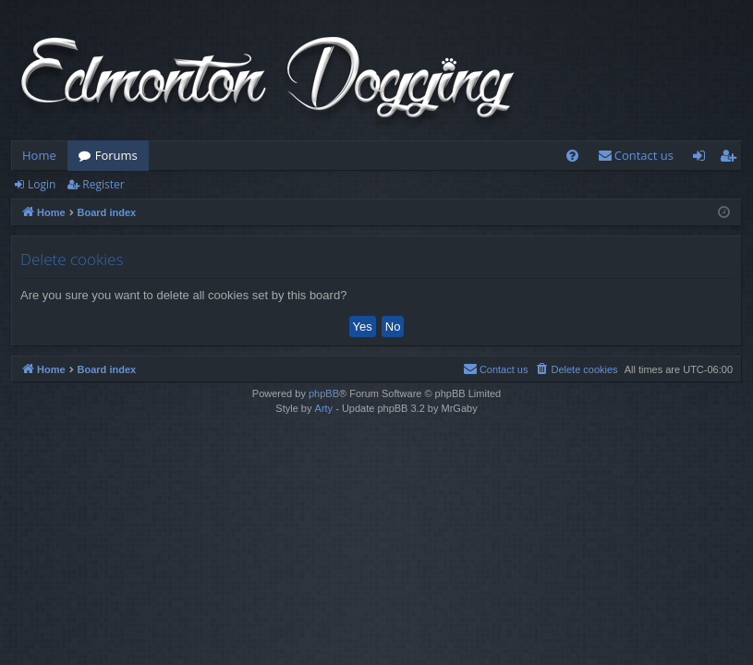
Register (103, 184)
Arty (324, 408)
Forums (116, 155)
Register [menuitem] (732, 159)
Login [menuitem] (702, 159)
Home (39, 155)
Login (41, 184)
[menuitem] (572, 155)
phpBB (324, 393)
